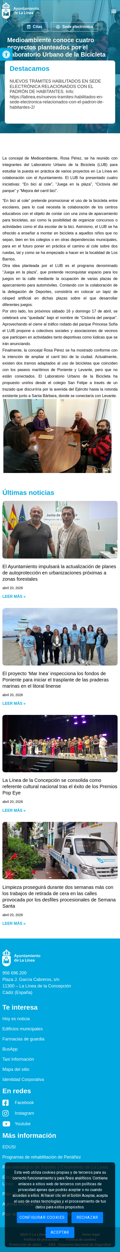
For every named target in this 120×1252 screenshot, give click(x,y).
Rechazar (87, 1217)
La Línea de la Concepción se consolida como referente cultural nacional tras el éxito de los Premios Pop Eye (59, 786)
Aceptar (60, 1232)
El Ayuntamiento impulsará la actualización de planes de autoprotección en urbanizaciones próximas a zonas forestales (59, 573)
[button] (6, 54)
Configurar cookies (42, 1217)
